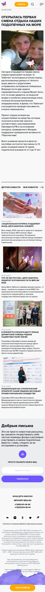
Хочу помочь (22, 588)
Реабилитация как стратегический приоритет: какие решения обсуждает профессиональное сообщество (21, 391)
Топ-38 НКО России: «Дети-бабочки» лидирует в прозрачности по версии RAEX (20, 280)
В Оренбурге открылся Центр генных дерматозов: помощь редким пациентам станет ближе (20, 334)
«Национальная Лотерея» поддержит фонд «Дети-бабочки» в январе (20, 225)
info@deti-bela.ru (22, 500)
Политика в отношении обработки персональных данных (22, 524)
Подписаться (22, 479)
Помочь (21, 4)
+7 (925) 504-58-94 (23, 507)
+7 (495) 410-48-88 (22, 504)
